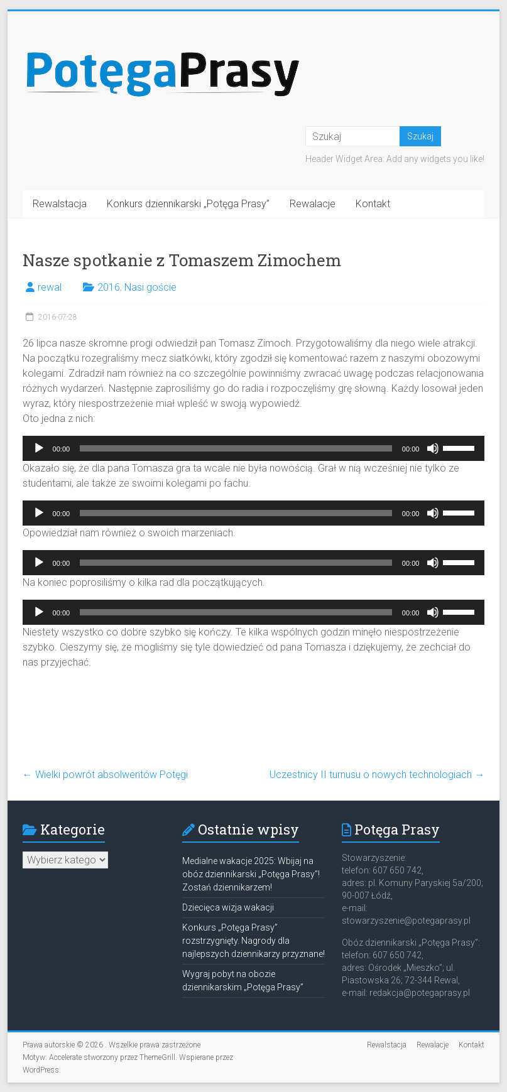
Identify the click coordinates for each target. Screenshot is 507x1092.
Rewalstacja (60, 204)
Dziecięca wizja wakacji (228, 907)
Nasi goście (150, 287)
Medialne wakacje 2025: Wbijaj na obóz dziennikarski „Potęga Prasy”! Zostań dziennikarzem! (251, 874)
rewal (50, 287)
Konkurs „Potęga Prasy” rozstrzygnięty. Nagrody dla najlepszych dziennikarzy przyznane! (253, 940)
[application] (254, 448)
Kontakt (373, 204)
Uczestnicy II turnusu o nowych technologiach (377, 775)
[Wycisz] (433, 448)
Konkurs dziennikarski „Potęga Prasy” (188, 204)
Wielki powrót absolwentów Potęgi (105, 775)
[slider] (236, 448)
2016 (108, 287)
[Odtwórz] (39, 448)
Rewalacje (312, 204)
